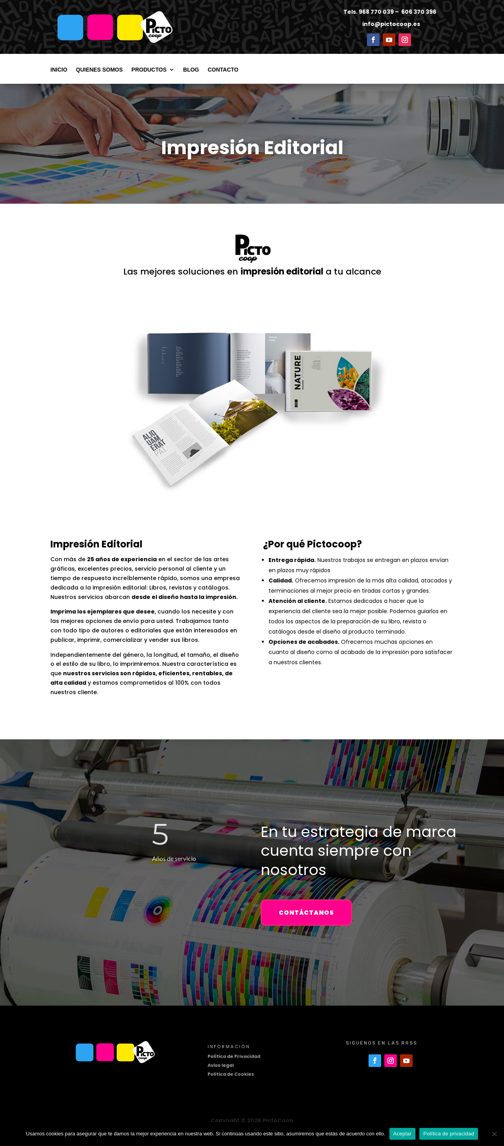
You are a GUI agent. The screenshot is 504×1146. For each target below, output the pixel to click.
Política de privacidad (448, 1134)
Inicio (58, 70)
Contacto (223, 70)
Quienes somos (99, 70)
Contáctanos (306, 912)
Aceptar (402, 1134)
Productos (149, 70)
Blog (191, 70)
